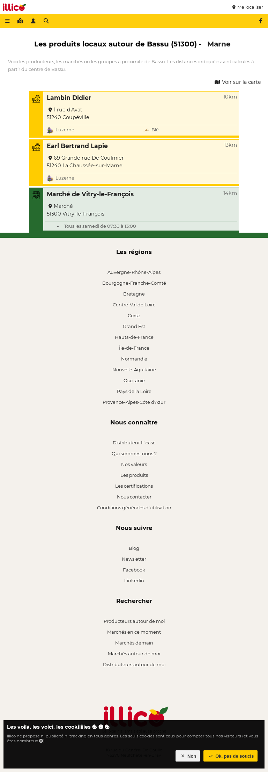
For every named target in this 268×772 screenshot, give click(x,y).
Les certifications (134, 486)
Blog (134, 548)
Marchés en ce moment (134, 632)
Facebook (134, 570)
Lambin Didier (69, 97)
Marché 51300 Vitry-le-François (75, 210)
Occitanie (134, 380)
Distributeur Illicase (134, 442)
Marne (219, 43)
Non (187, 756)
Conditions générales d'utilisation (134, 507)
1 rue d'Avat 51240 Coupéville (68, 114)
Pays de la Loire (134, 391)
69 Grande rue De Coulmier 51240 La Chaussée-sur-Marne (85, 162)
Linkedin (134, 580)
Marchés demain (134, 643)
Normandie (134, 359)
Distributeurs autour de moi (134, 664)
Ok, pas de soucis (230, 756)
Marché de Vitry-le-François (90, 194)
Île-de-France (134, 348)
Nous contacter (134, 497)
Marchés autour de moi (134, 653)
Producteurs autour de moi (134, 621)
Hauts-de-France (134, 337)
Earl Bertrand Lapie (77, 146)
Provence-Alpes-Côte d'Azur (134, 402)
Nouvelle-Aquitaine (134, 369)
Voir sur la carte (237, 82)
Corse (134, 315)
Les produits (134, 475)
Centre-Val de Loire (134, 304)
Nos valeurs (134, 464)
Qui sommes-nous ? (134, 453)
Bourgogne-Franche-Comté (134, 283)
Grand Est (134, 326)
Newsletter (134, 559)
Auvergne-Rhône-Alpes (134, 272)
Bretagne (134, 294)
